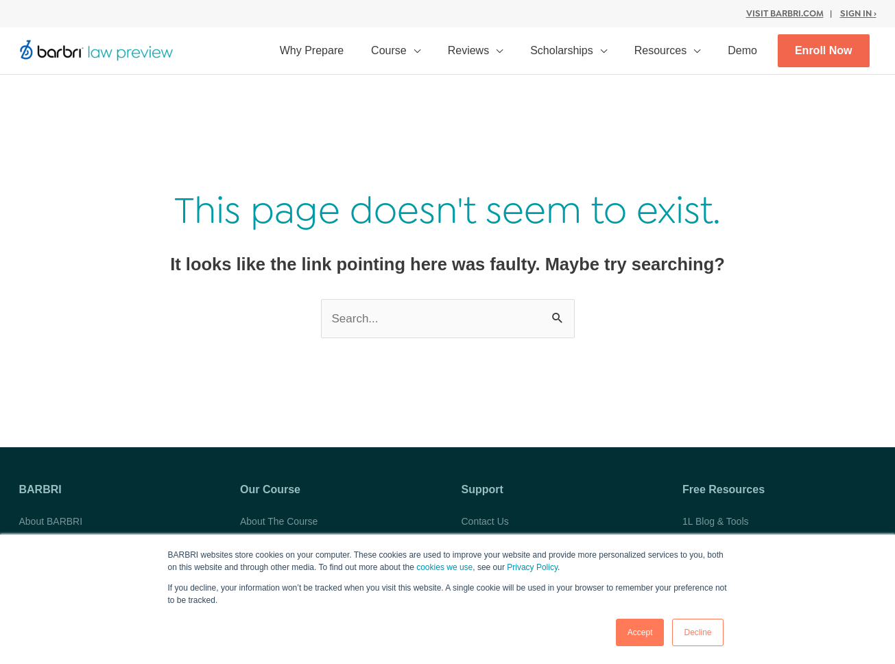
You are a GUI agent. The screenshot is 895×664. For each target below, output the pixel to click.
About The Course (279, 521)
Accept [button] (640, 632)
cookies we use (444, 567)
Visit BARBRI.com (785, 13)
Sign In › (858, 13)
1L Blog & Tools (715, 521)
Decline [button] (697, 632)
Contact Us (485, 521)
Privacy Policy (532, 567)
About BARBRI (51, 521)
